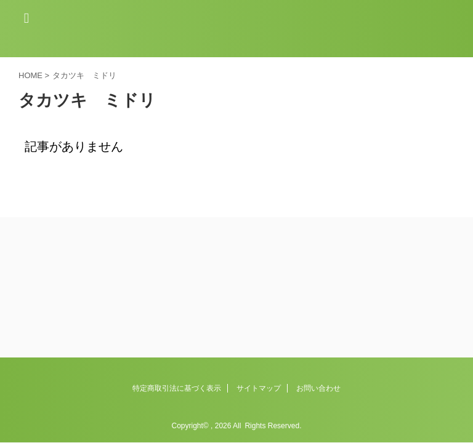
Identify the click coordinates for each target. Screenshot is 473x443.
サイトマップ (258, 315)
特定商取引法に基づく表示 (176, 315)
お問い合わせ (318, 315)
